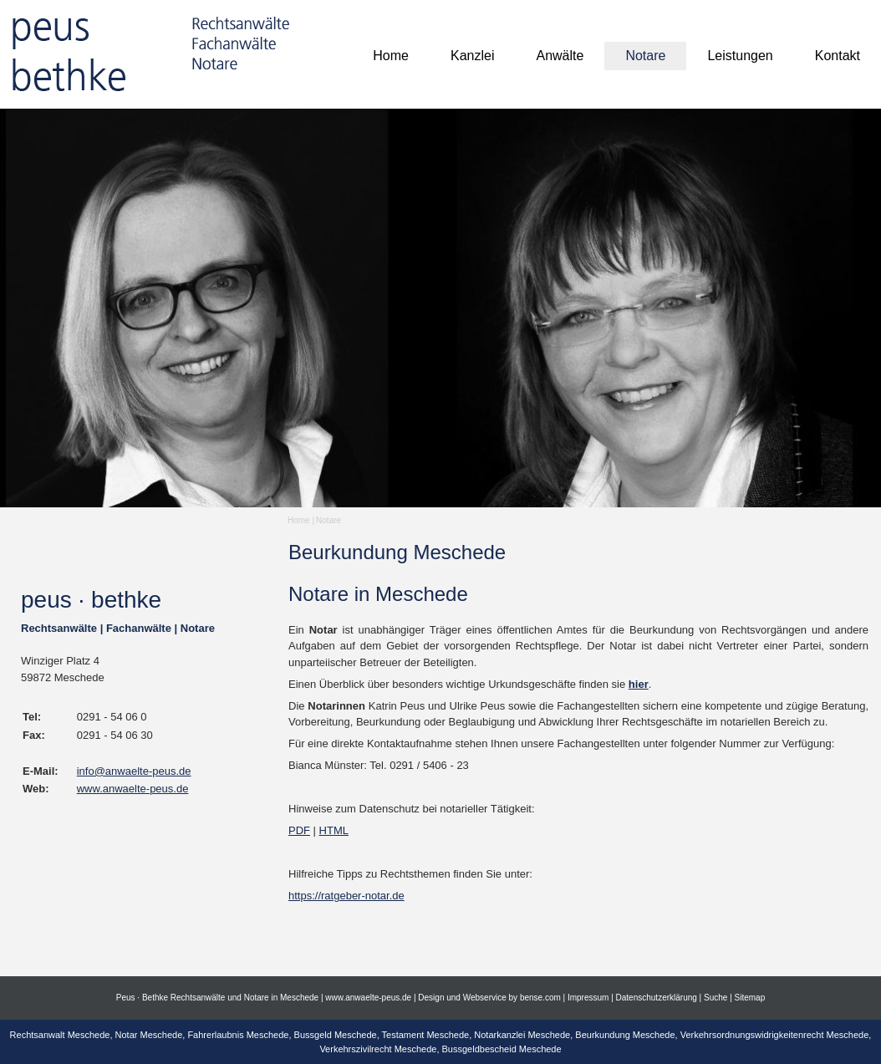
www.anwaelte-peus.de (133, 788)
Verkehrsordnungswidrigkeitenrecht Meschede (774, 1035)
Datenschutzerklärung (656, 997)
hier (639, 684)
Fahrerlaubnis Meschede (237, 1035)
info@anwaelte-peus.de (134, 771)
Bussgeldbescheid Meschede (502, 1049)
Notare (328, 520)
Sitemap (750, 997)
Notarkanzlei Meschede (522, 1035)
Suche (715, 997)
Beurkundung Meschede (625, 1035)
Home (299, 520)
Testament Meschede (426, 1035)
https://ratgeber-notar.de (346, 895)
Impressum (588, 997)
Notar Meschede (149, 1035)
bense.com (540, 997)
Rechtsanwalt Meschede (60, 1035)
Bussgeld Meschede (335, 1035)
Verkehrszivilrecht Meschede (377, 1049)
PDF (299, 830)
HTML (334, 830)
